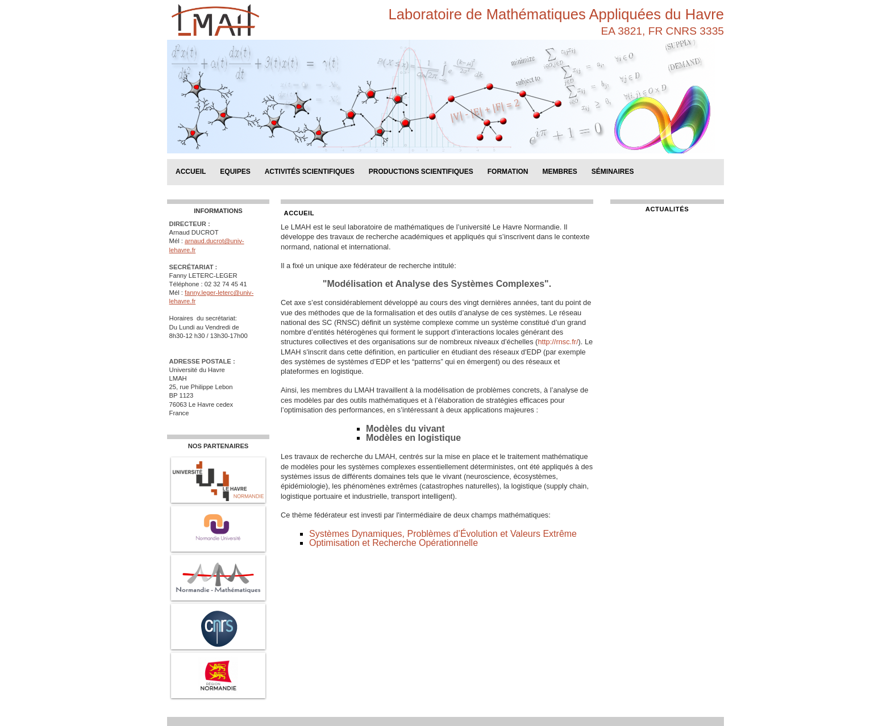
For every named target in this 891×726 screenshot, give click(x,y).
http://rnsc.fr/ (558, 341)
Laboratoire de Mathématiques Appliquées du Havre (556, 14)
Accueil (191, 171)
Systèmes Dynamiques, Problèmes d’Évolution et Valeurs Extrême (443, 534)
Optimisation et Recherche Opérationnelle (393, 543)
